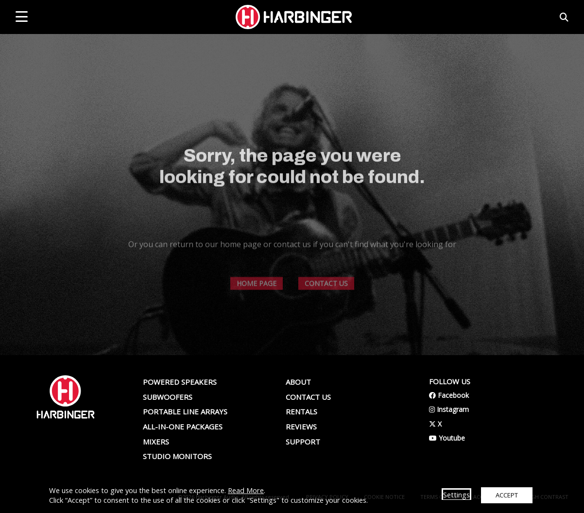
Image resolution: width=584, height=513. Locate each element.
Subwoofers (167, 397)
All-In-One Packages (183, 426)
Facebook (449, 395)
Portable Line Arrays (185, 411)
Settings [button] (456, 494)
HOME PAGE (256, 298)
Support (303, 441)
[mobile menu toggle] (22, 16)
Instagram (449, 409)
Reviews (301, 426)
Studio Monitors (177, 456)
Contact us (308, 397)
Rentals (301, 411)
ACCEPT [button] (507, 495)
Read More (246, 490)
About (298, 382)
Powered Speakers (180, 382)
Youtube (447, 438)
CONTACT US (326, 298)
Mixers (156, 441)
